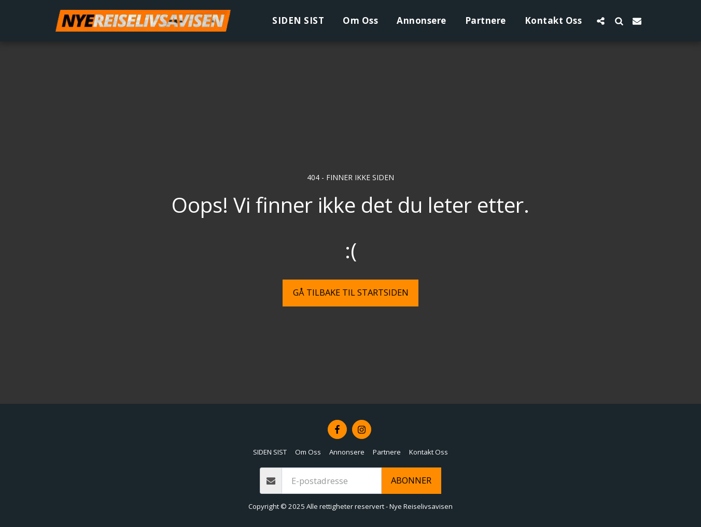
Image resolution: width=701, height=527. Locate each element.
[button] (600, 20)
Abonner (411, 480)
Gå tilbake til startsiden (351, 292)
